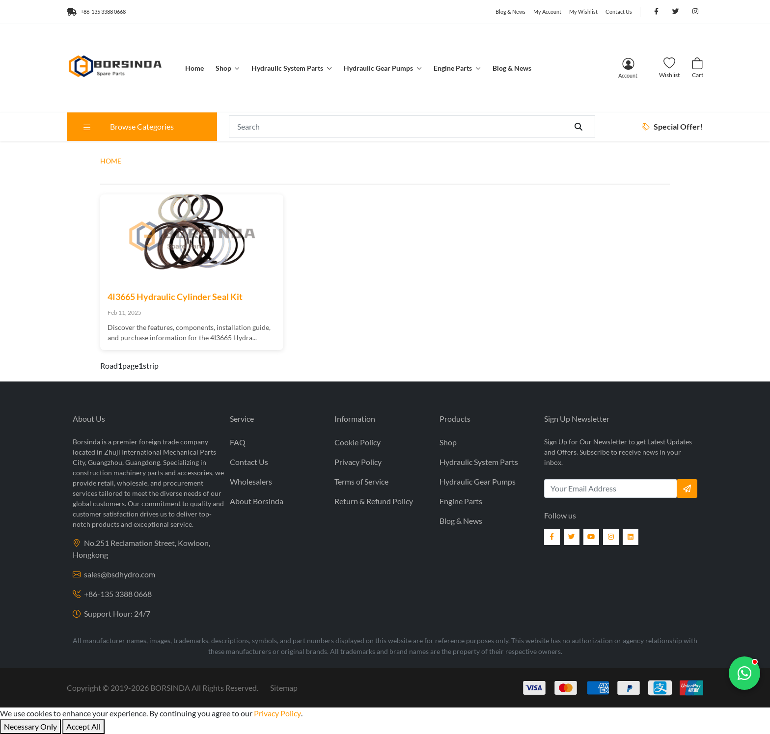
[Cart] (697, 68)
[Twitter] (571, 537)
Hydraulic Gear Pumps (379, 68)
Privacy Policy (358, 461)
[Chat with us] (744, 673)
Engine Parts (453, 68)
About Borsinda (256, 501)
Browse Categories (128, 127)
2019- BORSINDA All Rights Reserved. (184, 687)
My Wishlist (583, 11)
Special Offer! (672, 126)
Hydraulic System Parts (288, 68)
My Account (547, 11)
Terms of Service (361, 481)
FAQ (238, 442)
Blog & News (510, 11)
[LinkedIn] (630, 537)
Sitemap (284, 687)
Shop (224, 68)
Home (194, 68)
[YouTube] (591, 537)
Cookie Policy (357, 442)
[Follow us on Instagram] (695, 12)
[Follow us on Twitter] (676, 12)
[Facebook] (552, 537)
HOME (110, 161)
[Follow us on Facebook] (656, 12)
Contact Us (618, 11)
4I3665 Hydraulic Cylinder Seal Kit (175, 296)
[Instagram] (611, 537)
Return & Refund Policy (373, 501)
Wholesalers (251, 481)
